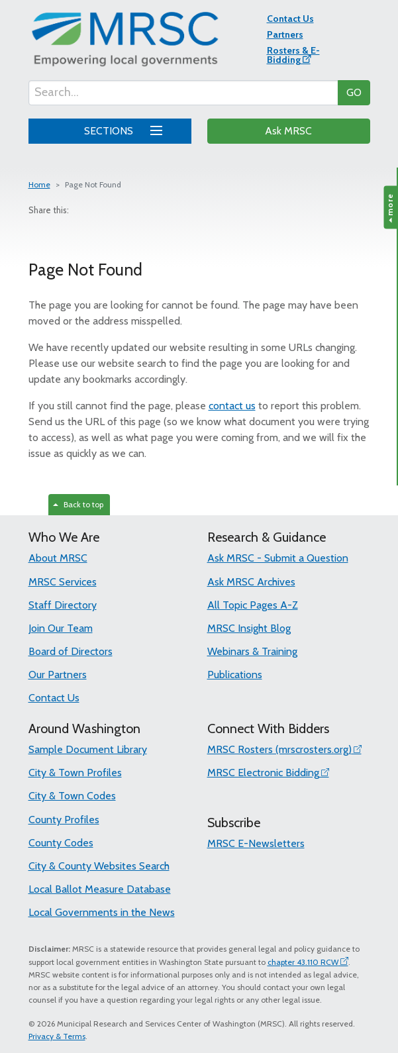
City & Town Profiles (75, 772)
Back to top (78, 504)
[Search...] (183, 92)
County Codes (60, 842)
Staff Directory (62, 605)
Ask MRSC (288, 131)
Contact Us (290, 19)
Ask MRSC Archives (251, 582)
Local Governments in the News (101, 912)
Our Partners (57, 674)
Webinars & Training (252, 651)
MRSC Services (62, 582)
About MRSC (57, 558)
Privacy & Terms (56, 1036)
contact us (232, 405)
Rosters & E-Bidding (293, 55)
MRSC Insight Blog (249, 628)
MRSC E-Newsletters (256, 843)
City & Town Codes (72, 795)
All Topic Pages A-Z (252, 605)
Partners (285, 34)
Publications (234, 674)
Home (39, 184)
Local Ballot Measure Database (99, 889)
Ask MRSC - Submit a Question (277, 558)
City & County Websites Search (99, 866)
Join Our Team (60, 628)
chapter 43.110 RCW (303, 962)
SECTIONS (121, 129)
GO (354, 92)
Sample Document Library (87, 749)
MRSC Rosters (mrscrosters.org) (279, 749)
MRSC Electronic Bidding (263, 772)
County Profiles (63, 819)
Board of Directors (70, 651)
